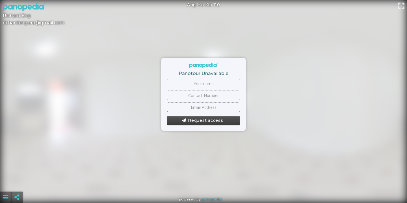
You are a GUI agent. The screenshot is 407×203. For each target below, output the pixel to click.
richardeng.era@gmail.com (33, 22)
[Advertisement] (203, 183)
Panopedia (212, 199)
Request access (202, 120)
